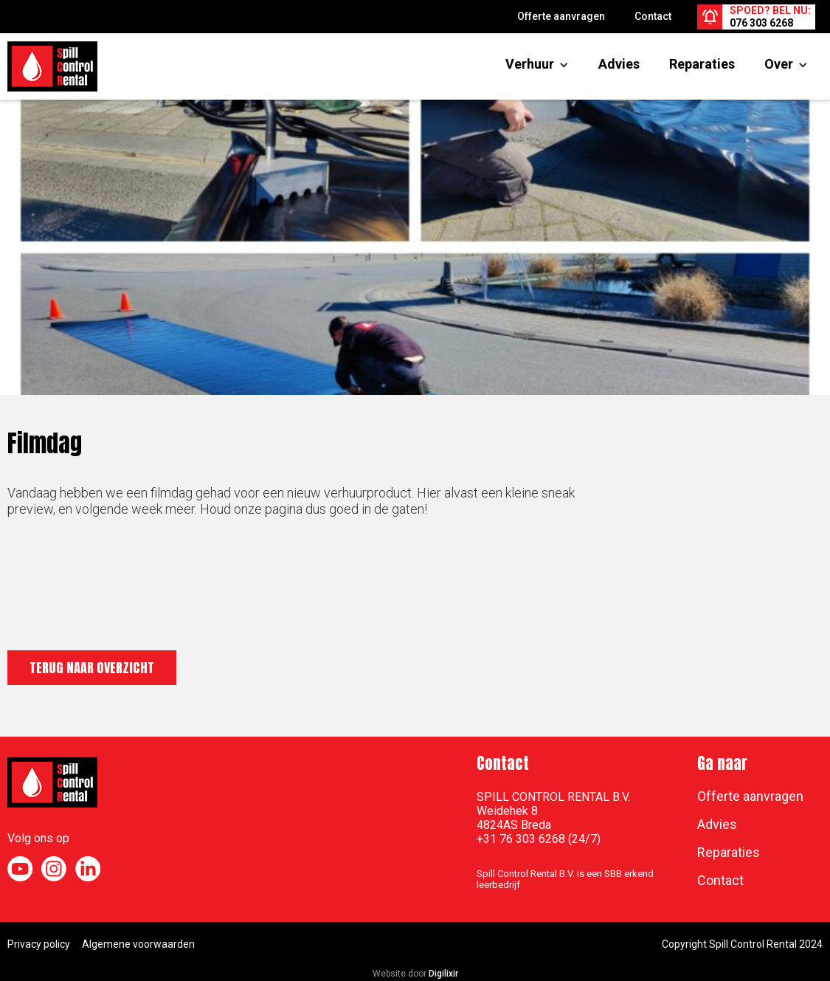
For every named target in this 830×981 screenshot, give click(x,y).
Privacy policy (38, 944)
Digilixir (443, 973)
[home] (52, 66)
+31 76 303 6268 (521, 839)
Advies (619, 64)
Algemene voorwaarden (138, 944)
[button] (530, 64)
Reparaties (702, 64)
